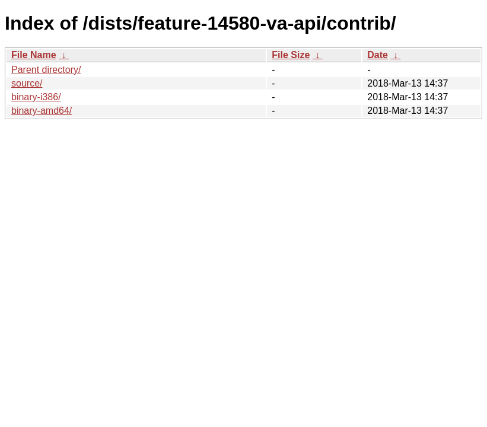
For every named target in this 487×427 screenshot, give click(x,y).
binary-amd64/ (41, 111)
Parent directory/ (46, 70)
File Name (33, 55)
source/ (26, 83)
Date (377, 55)
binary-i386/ (36, 97)
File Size (291, 55)
